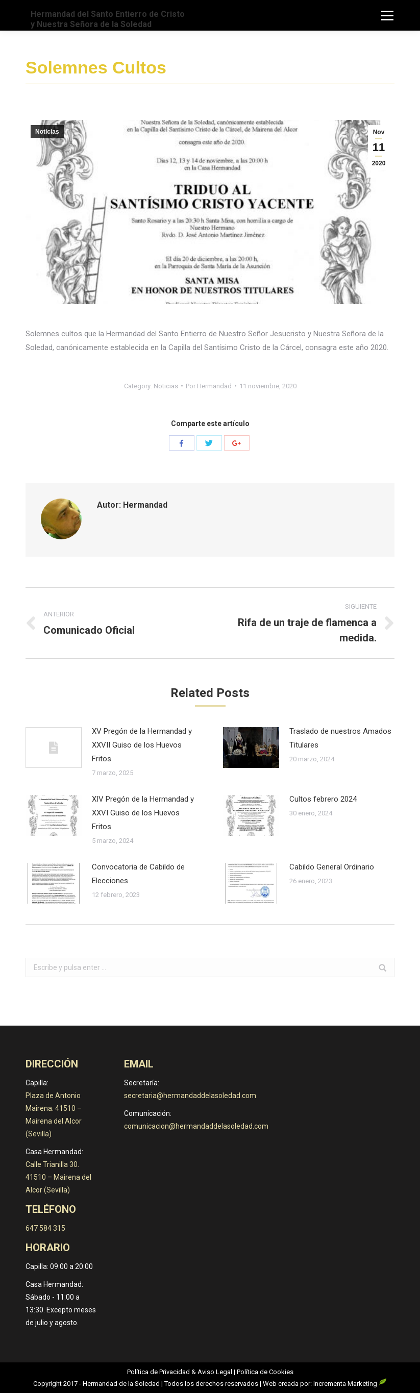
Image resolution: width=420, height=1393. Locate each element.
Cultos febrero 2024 (323, 799)
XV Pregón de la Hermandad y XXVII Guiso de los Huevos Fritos (142, 745)
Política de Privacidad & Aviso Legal (179, 1372)
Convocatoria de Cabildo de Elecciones (138, 873)
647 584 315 (45, 1228)
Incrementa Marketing (350, 1383)
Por (209, 386)
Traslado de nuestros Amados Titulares (340, 738)
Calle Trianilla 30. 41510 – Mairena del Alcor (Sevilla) (58, 1177)
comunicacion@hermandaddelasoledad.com (196, 1126)
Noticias (320, 68)
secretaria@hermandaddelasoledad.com (190, 1095)
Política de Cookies (265, 1372)
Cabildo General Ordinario (331, 867)
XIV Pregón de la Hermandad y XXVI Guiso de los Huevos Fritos (143, 812)
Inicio (290, 68)
